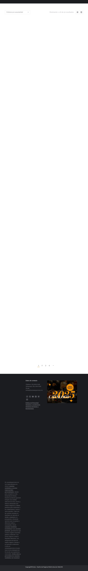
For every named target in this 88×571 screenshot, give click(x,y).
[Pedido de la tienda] (17, 12)
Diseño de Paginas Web (44, 567)
